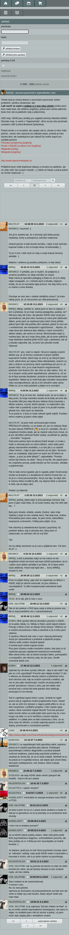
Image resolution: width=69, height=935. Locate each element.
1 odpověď (52, 267)
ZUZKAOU (13, 740)
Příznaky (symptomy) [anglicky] (16, 142)
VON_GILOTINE (16, 603)
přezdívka (6, 26)
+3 (61, 554)
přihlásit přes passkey (13, 54)
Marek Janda (42, 84)
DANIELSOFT (16, 797)
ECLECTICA (15, 788)
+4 (61, 304)
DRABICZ (14, 228)
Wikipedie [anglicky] (10, 152)
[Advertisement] (34, 205)
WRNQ (11, 267)
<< (11, 185)
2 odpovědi (52, 224)
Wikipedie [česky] (9, 149)
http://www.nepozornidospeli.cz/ (16, 160)
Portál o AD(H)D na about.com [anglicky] (21, 146)
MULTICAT (14, 224)
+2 (61, 267)
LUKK (11, 730)
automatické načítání (47, 921)
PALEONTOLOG (16, 783)
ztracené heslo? (9, 76)
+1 (61, 224)
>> (58, 185)
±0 (61, 793)
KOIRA (12, 621)
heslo (3, 37)
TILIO (11, 599)
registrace (6, 71)
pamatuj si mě (8, 60)
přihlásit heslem (11, 48)
